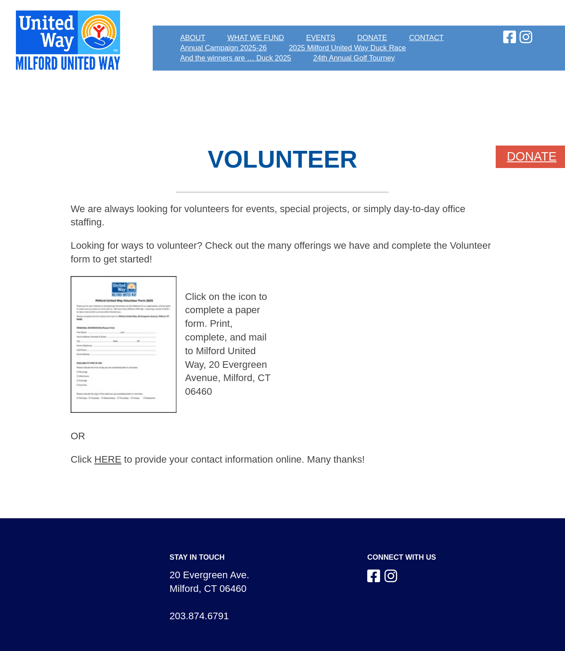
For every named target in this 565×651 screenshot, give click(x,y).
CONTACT (426, 37)
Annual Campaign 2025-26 (223, 48)
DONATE (372, 37)
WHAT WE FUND (255, 37)
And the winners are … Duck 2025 (235, 58)
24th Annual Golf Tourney (354, 58)
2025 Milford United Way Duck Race (347, 48)
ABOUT (192, 37)
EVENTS (320, 37)
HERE (107, 459)
